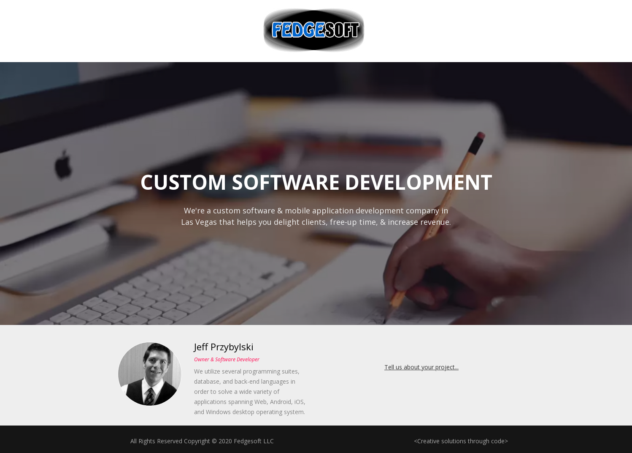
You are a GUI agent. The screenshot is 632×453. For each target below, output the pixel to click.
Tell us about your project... (421, 367)
